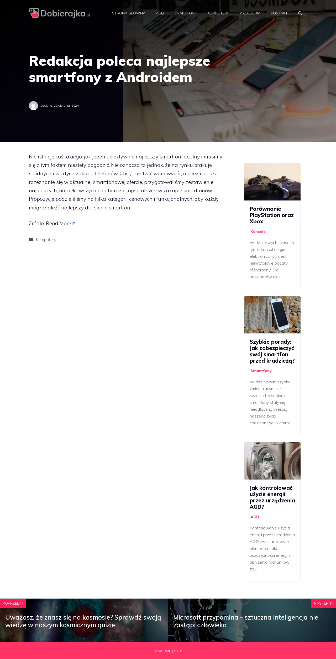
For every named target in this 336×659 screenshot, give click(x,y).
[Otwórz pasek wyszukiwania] (300, 13)
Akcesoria (250, 13)
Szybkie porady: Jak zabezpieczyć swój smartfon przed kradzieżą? (272, 351)
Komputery (218, 13)
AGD (160, 13)
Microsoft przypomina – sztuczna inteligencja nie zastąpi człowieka (245, 621)
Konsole (258, 231)
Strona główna (128, 13)
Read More (58, 223)
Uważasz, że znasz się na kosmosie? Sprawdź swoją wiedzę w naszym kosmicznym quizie (83, 621)
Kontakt (279, 13)
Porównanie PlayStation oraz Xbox (272, 215)
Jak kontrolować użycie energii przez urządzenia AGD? (272, 497)
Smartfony (185, 13)
